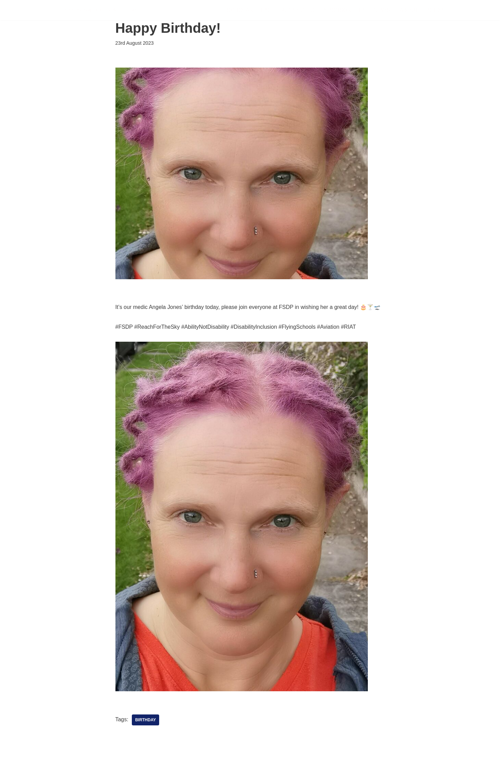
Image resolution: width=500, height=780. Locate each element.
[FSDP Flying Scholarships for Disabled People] (95, 10)
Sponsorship (344, 10)
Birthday (145, 720)
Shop (435, 10)
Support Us (296, 10)
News (382, 10)
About (409, 10)
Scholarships (247, 10)
